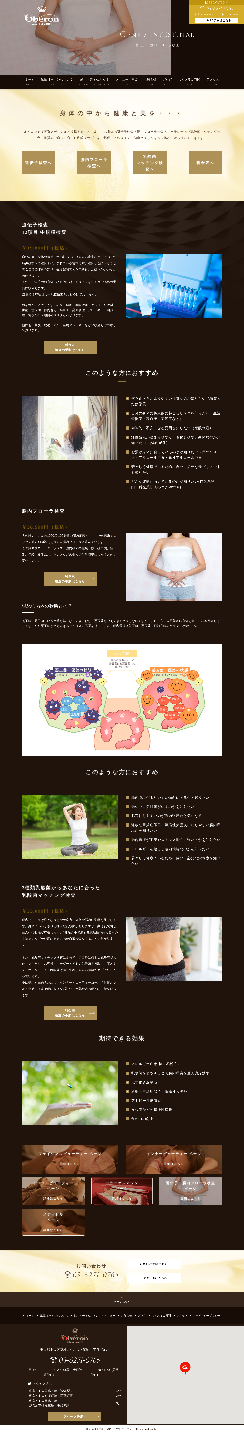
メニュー (109, 1315)
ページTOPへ (122, 1301)
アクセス (212, 82)
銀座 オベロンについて (57, 82)
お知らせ (150, 82)
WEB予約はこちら (219, 20)
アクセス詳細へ (75, 1416)
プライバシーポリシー (206, 1315)
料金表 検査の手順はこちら (70, 347)
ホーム (30, 82)
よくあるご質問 (189, 82)
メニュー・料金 (127, 82)
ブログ (167, 82)
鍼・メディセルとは (94, 82)
